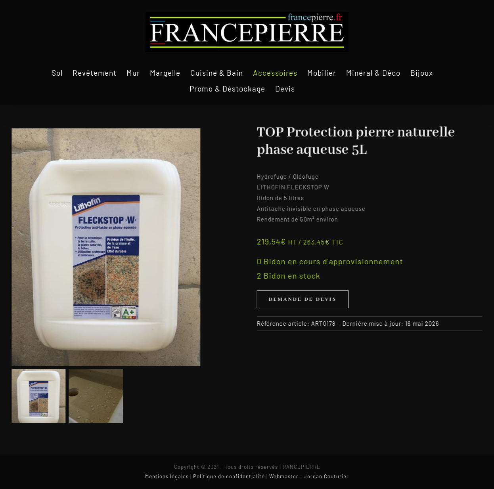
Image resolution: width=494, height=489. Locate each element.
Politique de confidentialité (229, 476)
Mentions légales (167, 476)
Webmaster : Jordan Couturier (309, 476)
